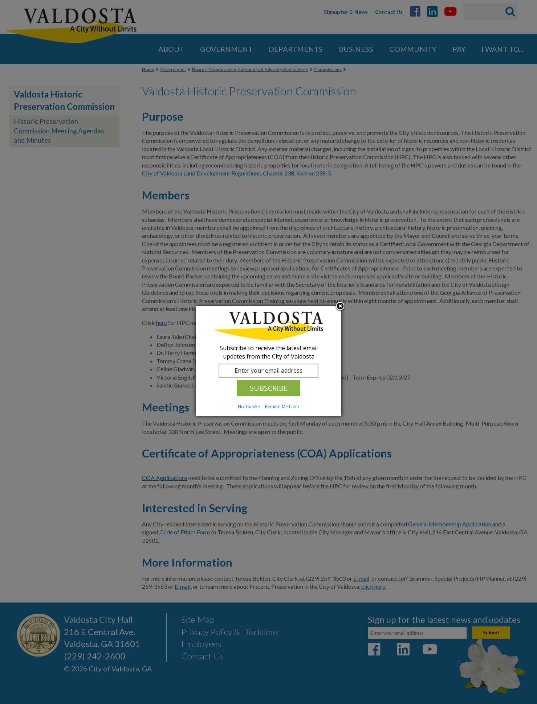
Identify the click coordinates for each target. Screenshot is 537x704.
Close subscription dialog (340, 306)
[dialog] (268, 361)
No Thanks (249, 406)
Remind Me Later (282, 406)
